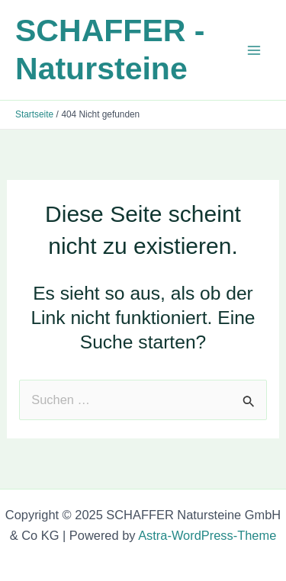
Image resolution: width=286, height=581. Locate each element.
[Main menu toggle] (253, 50)
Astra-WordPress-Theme (207, 535)
